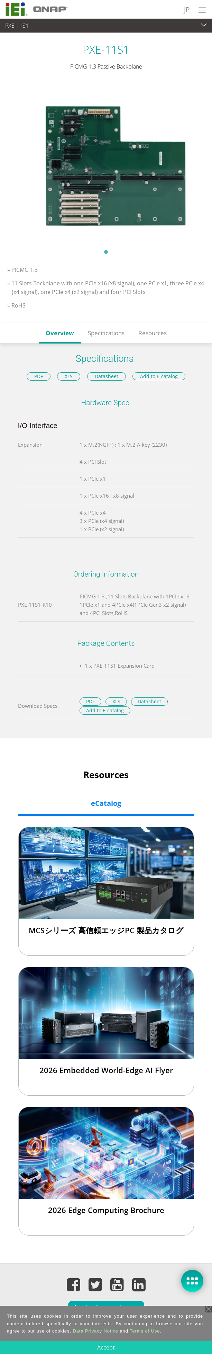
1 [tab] (106, 251)
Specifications (106, 333)
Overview (60, 333)
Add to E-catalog (159, 376)
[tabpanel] (106, 164)
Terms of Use (145, 1331)
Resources (152, 333)
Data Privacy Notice (95, 1331)
